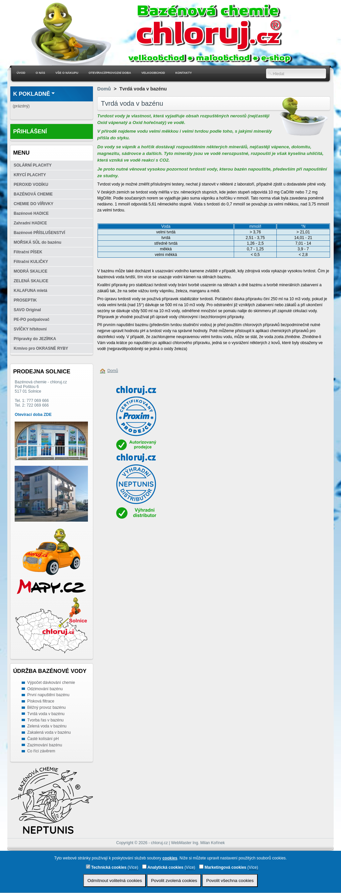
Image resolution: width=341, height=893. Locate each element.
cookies (170, 858)
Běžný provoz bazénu (46, 707)
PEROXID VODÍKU (31, 184)
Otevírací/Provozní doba (110, 72)
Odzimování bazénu (45, 689)
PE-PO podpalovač (31, 319)
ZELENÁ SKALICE (31, 281)
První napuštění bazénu (48, 695)
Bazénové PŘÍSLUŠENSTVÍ (39, 232)
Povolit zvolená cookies (174, 880)
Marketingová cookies (222, 867)
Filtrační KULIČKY (31, 261)
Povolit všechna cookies (229, 880)
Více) (133, 867)
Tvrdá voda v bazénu (46, 713)
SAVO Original (27, 310)
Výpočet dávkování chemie (51, 682)
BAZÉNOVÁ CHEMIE (33, 194)
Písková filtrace (40, 701)
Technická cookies (106, 867)
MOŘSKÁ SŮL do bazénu (37, 242)
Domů (104, 88)
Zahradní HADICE (30, 223)
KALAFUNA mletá (30, 290)
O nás (40, 72)
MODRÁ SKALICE (30, 271)
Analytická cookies (162, 867)
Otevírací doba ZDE (33, 414)
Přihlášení (30, 131)
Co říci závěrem (41, 751)
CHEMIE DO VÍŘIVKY (33, 203)
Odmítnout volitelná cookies (114, 880)
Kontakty (183, 72)
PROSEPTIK (25, 300)
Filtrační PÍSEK (28, 252)
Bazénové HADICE (31, 213)
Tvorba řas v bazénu (45, 720)
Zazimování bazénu (44, 745)
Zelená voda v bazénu (47, 726)
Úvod (21, 72)
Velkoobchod (153, 72)
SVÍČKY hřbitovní (30, 329)
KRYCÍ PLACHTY (30, 175)
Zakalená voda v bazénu (49, 732)
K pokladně (31, 94)
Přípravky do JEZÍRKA (35, 338)
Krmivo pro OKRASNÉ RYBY (41, 348)
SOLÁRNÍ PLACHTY (33, 165)
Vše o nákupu (67, 72)
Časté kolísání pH (43, 738)
